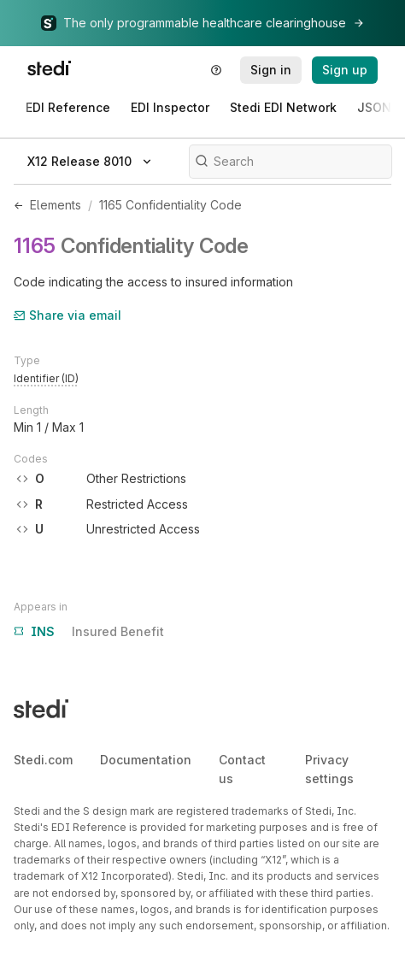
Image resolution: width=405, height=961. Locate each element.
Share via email (67, 315)
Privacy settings (329, 769)
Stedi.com (43, 759)
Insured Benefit (89, 631)
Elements (55, 205)
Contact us (242, 769)
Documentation (145, 759)
